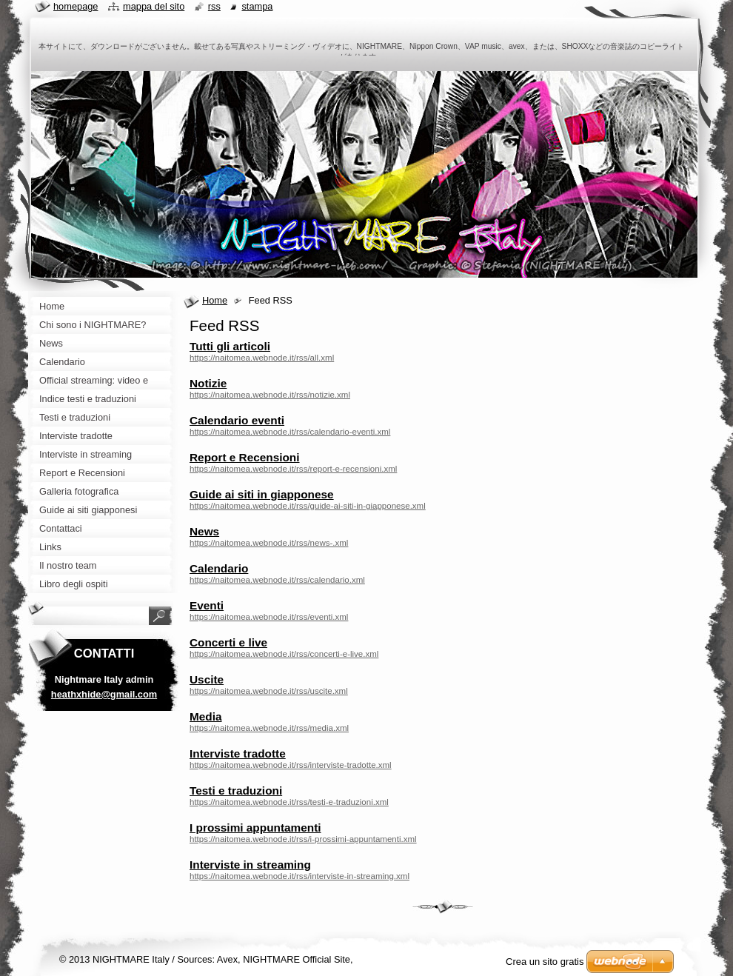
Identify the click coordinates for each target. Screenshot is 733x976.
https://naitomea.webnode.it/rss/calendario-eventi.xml (290, 431)
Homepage (75, 6)
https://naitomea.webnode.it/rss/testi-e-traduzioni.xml (289, 802)
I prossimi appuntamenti (255, 827)
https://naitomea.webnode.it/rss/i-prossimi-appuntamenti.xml (303, 839)
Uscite (207, 679)
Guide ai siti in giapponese (262, 494)
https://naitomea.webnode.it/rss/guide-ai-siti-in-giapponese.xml (308, 505)
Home (214, 300)
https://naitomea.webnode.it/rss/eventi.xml (269, 616)
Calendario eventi (237, 420)
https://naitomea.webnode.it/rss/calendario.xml (277, 579)
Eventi (207, 605)
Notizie (208, 383)
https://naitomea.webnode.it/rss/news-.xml (269, 542)
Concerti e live (228, 642)
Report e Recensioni (245, 457)
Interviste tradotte (238, 753)
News (204, 531)
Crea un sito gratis (545, 961)
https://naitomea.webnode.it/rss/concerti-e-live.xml (284, 653)
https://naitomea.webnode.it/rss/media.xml (269, 727)
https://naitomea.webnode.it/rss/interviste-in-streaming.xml (299, 876)
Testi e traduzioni (236, 790)
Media (206, 716)
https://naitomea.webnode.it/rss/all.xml (262, 357)
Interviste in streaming (250, 864)
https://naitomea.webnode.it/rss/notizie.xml (270, 394)
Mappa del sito (153, 6)
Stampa (256, 6)
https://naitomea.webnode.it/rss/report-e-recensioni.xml (293, 468)
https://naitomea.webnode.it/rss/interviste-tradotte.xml (291, 765)
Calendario (219, 568)
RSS (214, 6)
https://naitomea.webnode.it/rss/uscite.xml (269, 690)
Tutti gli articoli (230, 346)
